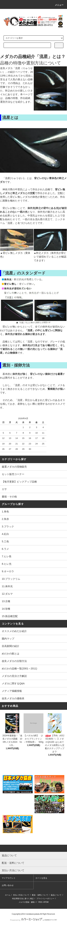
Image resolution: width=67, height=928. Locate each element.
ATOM (45, 902)
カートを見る (41, 878)
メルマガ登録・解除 (27, 902)
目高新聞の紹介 (10, 646)
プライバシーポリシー (45, 899)
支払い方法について (21, 895)
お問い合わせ (8, 885)
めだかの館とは (10, 653)
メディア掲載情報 (12, 691)
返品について (56, 895)
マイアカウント (9, 878)
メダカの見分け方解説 (14, 676)
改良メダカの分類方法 (14, 661)
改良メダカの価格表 (13, 698)
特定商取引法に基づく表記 (23, 899)
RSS (40, 902)
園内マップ (8, 638)
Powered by (33, 920)
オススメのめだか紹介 (14, 631)
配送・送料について (40, 895)
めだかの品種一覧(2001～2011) (19, 668)
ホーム (7, 895)
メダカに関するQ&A (13, 683)
